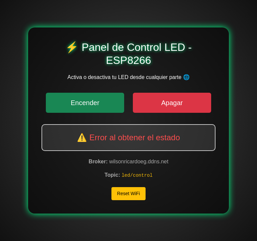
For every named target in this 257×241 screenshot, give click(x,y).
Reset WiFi (128, 193)
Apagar (172, 102)
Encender (85, 102)
